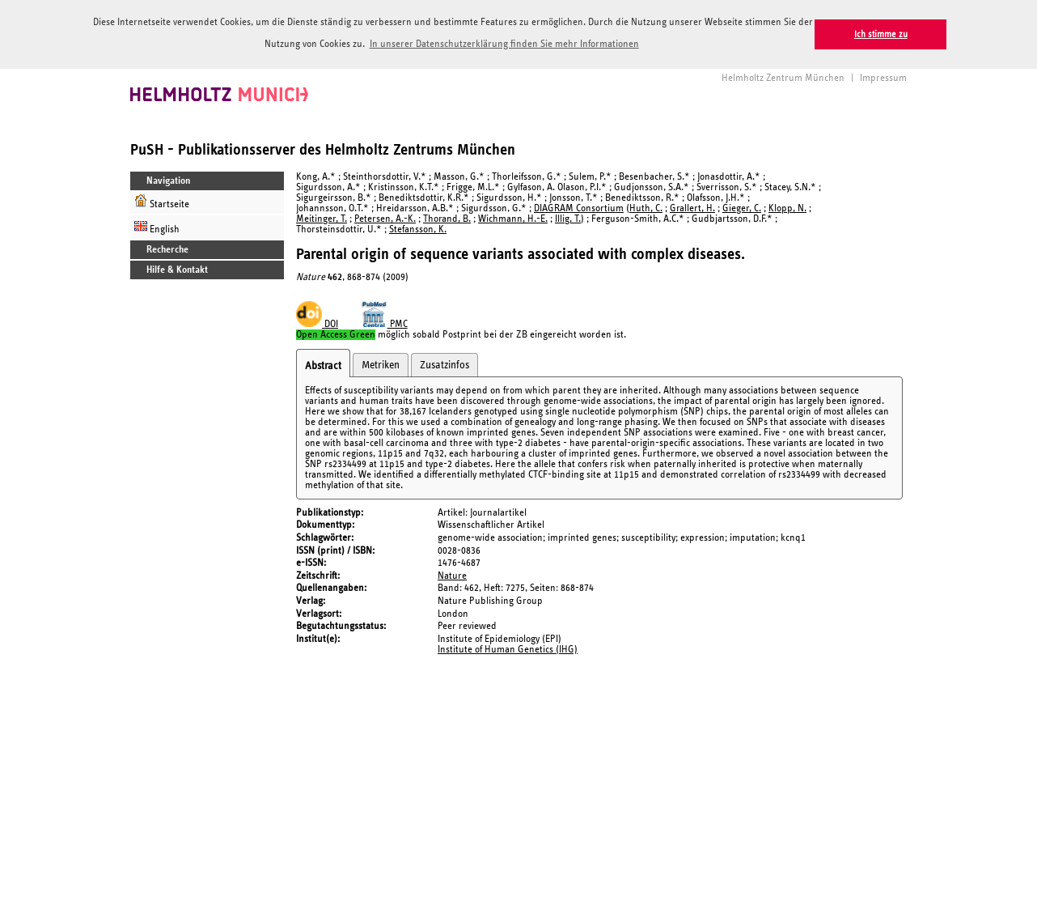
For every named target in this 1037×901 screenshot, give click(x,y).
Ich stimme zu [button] (881, 34)
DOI (317, 324)
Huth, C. (645, 208)
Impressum (883, 78)
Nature (452, 576)
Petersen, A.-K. (385, 219)
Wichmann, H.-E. (513, 219)
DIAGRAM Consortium (579, 208)
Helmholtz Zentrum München (783, 78)
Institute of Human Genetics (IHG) (508, 649)
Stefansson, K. (418, 229)
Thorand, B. (447, 219)
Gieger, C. (741, 208)
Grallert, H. (692, 208)
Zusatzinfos (444, 365)
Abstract (323, 366)
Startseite (161, 202)
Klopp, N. (787, 208)
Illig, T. (568, 219)
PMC (384, 324)
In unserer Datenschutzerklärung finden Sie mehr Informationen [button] (504, 44)
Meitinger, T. (321, 219)
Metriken (381, 365)
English (157, 227)
